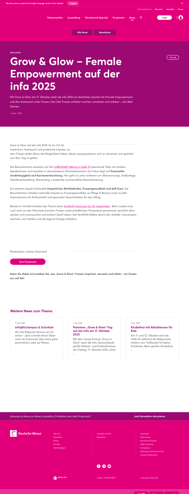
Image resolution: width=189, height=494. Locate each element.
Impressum (144, 434)
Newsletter (105, 32)
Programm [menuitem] (118, 17)
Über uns (57, 434)
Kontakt (56, 444)
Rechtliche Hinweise (148, 441)
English (73, 3)
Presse (180, 9)
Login (164, 17)
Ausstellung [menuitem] (74, 17)
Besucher (159, 9)
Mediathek (101, 437)
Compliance (145, 448)
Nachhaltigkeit (59, 448)
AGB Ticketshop (146, 444)
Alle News (82, 32)
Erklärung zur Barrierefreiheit (152, 451)
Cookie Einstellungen (148, 455)
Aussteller (170, 9)
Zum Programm (27, 278)
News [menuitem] (132, 17)
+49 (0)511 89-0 (110, 478)
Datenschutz (145, 437)
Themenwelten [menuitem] (55, 17)
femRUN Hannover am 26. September (87, 223)
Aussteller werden (104, 434)
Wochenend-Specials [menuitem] (96, 17)
